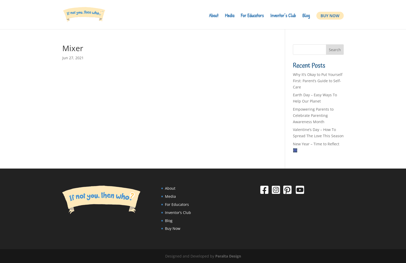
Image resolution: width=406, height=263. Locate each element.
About (213, 16)
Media (229, 16)
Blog (306, 16)
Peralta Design (228, 256)
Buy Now (330, 15)
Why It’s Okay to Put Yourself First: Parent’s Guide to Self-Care (317, 80)
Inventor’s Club (283, 16)
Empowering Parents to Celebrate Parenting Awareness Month (313, 115)
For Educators (252, 16)
